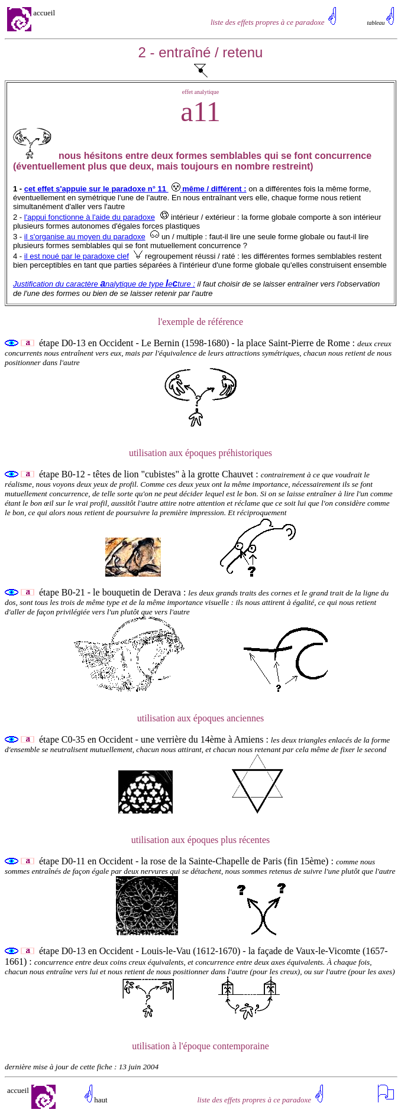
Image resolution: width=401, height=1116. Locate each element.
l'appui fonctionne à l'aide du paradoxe (89, 217)
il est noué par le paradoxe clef (76, 256)
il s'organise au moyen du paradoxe (84, 236)
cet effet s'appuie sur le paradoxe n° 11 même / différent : (135, 188)
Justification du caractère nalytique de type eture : (104, 283)
